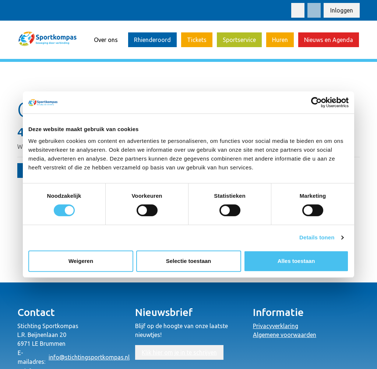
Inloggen (341, 10)
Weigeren (80, 261)
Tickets (197, 39)
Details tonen (316, 237)
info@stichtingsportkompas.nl (89, 357)
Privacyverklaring (275, 326)
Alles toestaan (296, 261)
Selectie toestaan (188, 261)
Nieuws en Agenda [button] (328, 39)
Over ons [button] (106, 39)
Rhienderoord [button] (152, 39)
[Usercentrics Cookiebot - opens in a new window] (316, 102)
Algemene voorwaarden (284, 334)
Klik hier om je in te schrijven (179, 352)
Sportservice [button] (239, 39)
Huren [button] (280, 39)
